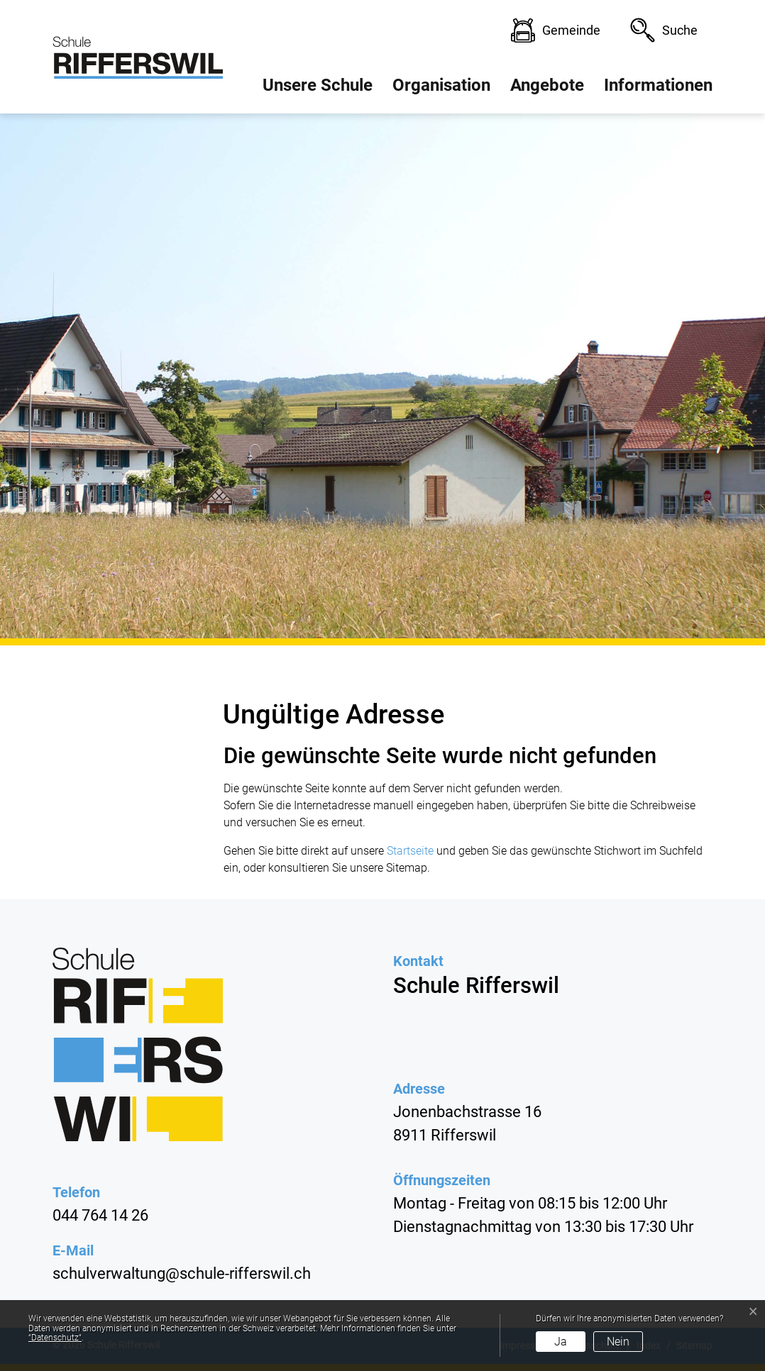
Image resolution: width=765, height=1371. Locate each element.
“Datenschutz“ (55, 1338)
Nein (618, 1341)
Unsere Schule (318, 85)
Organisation (441, 85)
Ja (560, 1341)
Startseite (410, 850)
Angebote (547, 85)
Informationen (658, 85)
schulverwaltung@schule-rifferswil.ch (182, 1273)
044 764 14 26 (100, 1215)
